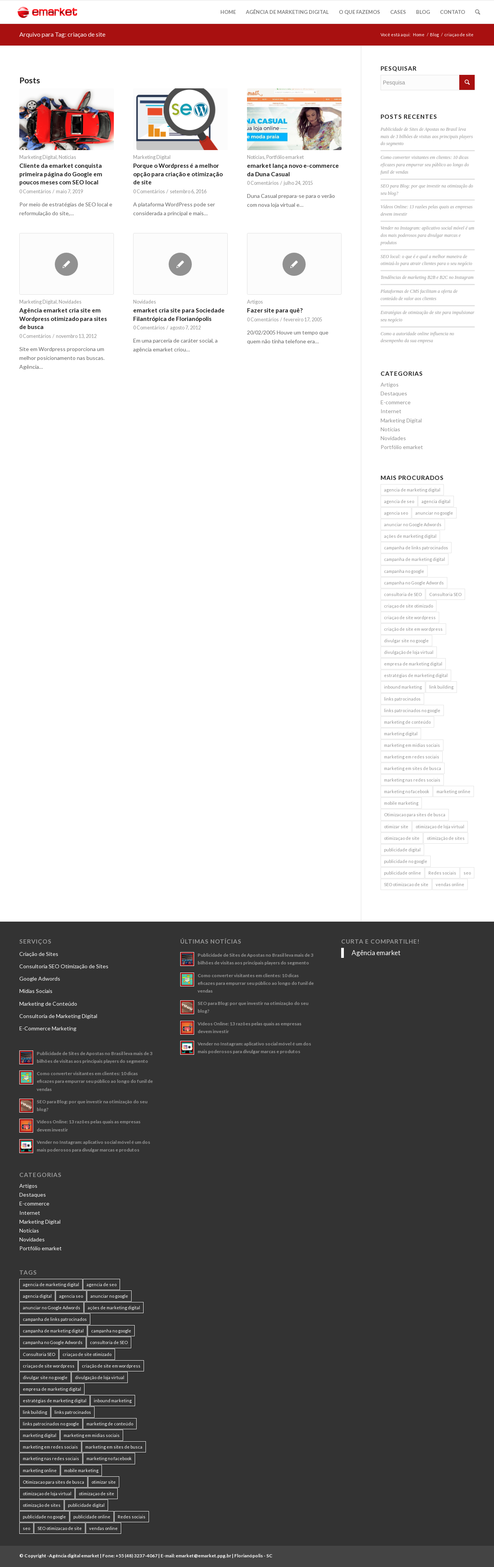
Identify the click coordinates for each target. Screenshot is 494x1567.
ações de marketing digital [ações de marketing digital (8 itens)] (410, 536)
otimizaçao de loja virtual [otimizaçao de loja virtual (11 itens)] (440, 826)
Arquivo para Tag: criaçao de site (62, 34)
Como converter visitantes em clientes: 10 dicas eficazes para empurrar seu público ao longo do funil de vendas (425, 165)
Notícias (67, 157)
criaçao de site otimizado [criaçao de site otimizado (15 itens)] (408, 605)
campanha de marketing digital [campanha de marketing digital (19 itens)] (414, 559)
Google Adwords (39, 978)
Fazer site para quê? (275, 310)
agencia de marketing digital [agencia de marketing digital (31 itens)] (412, 489)
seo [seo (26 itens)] (467, 872)
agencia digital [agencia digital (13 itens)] (435, 501)
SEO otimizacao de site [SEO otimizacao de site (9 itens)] (406, 884)
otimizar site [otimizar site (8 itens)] (396, 826)
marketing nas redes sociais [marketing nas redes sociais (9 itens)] (412, 779)
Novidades (70, 302)
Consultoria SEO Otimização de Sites (63, 966)
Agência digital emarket (74, 1556)
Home (419, 34)
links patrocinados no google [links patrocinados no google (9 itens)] (412, 710)
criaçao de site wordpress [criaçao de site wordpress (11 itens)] (410, 617)
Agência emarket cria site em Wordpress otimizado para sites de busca (63, 318)
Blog (434, 34)
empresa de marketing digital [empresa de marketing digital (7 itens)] (413, 663)
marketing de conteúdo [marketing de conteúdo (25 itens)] (407, 721)
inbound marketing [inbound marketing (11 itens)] (403, 686)
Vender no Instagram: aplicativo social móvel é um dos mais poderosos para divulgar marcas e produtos (427, 235)
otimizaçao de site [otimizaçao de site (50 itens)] (402, 838)
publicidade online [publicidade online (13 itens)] (402, 872)
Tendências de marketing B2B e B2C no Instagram (427, 277)
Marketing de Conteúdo (48, 1003)
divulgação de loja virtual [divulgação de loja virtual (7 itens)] (408, 652)
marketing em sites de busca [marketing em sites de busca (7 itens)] (412, 768)
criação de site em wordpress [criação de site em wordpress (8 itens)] (413, 629)
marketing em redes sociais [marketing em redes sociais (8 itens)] (411, 756)
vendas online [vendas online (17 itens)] (450, 884)
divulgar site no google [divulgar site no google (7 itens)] (406, 640)
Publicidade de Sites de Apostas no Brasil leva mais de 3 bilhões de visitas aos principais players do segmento (427, 137)
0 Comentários (35, 191)
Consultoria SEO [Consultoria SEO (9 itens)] (445, 594)
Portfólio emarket (285, 157)
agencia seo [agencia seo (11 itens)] (396, 512)
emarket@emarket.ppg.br (203, 1556)
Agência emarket (376, 953)
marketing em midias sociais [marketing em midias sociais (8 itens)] (412, 745)
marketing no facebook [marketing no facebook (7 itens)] (406, 791)
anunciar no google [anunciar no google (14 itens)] (434, 512)
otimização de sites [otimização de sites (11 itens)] (446, 838)
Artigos (255, 302)
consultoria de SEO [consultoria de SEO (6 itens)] (403, 594)
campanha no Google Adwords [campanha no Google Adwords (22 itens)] (414, 582)
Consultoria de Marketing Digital (58, 1016)
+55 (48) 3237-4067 (136, 1556)
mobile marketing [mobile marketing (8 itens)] (401, 802)
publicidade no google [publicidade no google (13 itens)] (405, 861)
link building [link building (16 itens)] (441, 686)
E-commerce (396, 402)
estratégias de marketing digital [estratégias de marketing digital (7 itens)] (416, 675)
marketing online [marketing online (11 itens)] (453, 791)
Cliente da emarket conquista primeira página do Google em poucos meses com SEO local (60, 174)
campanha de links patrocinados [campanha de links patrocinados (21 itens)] (416, 547)
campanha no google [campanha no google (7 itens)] (404, 571)
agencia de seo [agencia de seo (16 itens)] (399, 501)
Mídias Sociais (35, 991)
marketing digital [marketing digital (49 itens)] (401, 733)
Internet (391, 411)
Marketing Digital (38, 157)
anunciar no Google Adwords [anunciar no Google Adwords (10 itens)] (413, 524)
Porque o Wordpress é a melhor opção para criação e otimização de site (178, 174)
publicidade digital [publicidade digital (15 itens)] (402, 849)
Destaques (394, 393)
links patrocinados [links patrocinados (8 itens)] (402, 698)
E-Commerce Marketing (47, 1028)
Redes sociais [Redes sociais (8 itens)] (442, 872)
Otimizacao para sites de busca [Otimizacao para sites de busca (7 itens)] (414, 814)
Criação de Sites (38, 954)
